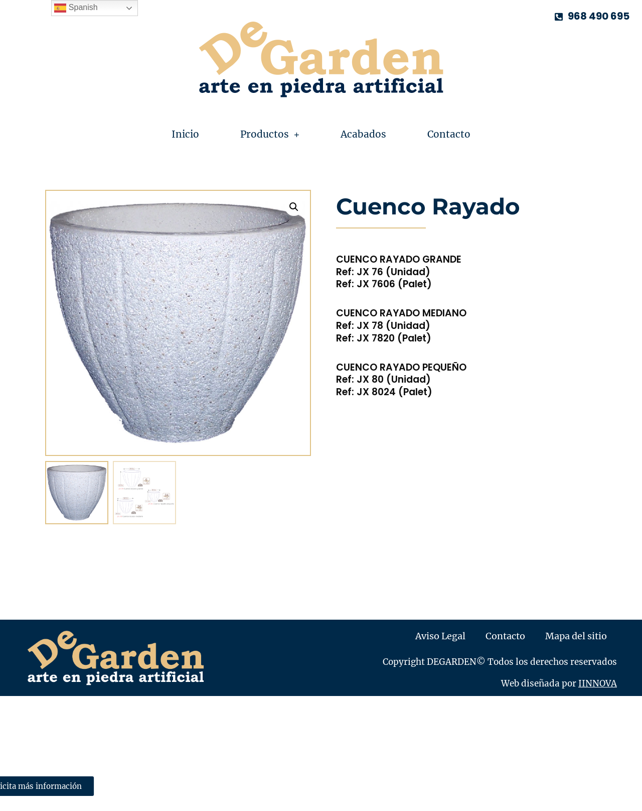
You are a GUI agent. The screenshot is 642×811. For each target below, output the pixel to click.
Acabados (363, 134)
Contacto (448, 134)
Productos (269, 134)
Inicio (185, 134)
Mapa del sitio (576, 636)
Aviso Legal (440, 636)
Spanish (75, 8)
